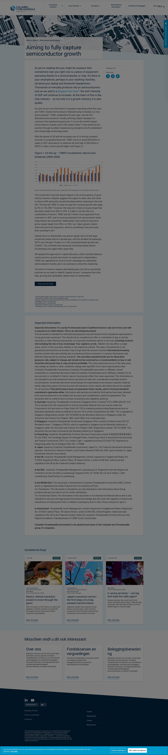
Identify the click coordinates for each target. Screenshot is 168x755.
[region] (84, 750)
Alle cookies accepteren (137, 750)
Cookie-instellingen (118, 750)
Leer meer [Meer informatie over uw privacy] (14, 751)
